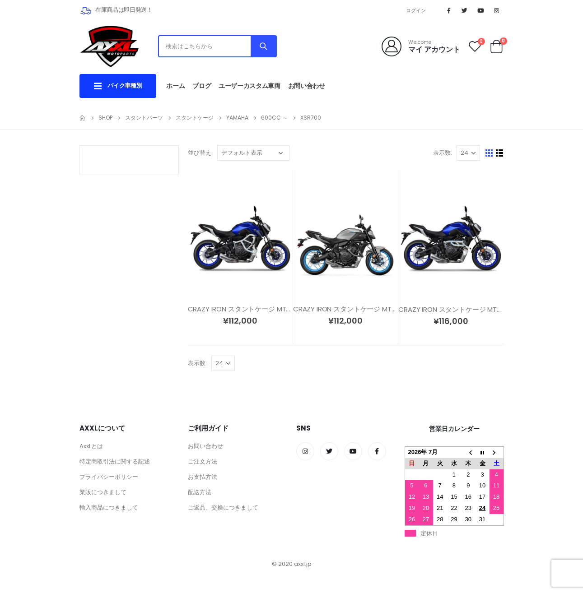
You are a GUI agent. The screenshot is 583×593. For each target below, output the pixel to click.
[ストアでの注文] (253, 153)
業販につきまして (102, 492)
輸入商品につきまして (108, 507)
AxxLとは (91, 446)
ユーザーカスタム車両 (249, 85)
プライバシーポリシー (108, 477)
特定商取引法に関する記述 (114, 461)
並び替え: (200, 152)
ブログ (201, 85)
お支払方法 (202, 477)
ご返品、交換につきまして (223, 507)
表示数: (442, 152)
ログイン (416, 10)
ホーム (175, 85)
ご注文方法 (202, 461)
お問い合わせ (306, 85)
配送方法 (199, 492)
